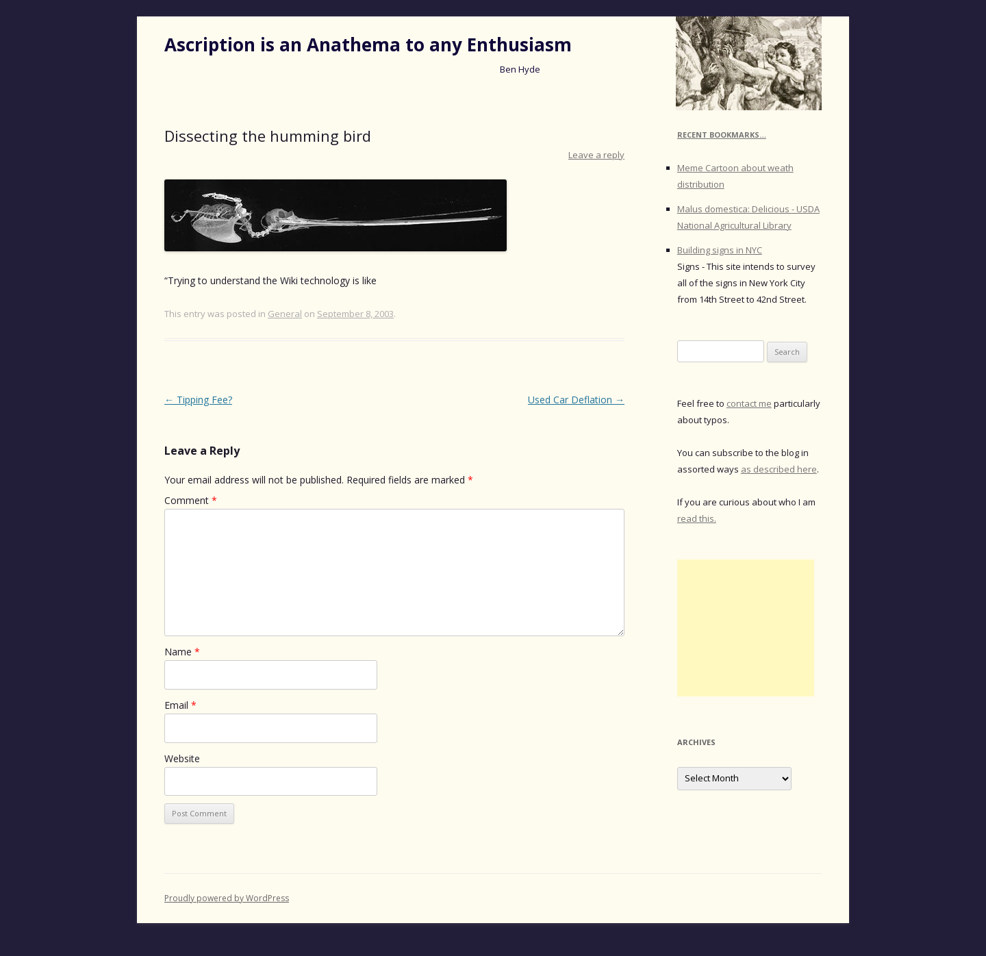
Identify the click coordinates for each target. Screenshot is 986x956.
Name (182, 651)
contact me (749, 403)
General (285, 313)
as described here (779, 469)
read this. (696, 518)
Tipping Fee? (198, 399)
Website (182, 758)
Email (180, 705)
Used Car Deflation (576, 399)
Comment (190, 500)
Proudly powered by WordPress (226, 898)
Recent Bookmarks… (721, 134)
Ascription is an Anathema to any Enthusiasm (368, 44)
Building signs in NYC (719, 250)
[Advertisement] (745, 627)
